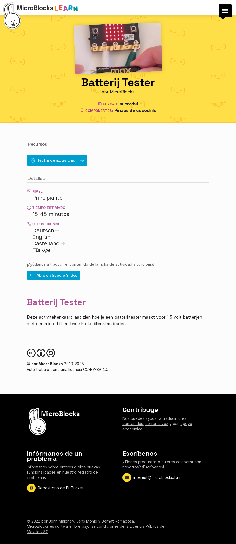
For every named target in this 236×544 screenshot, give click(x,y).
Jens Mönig (86, 521)
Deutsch (45, 230)
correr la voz (156, 423)
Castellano (48, 243)
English (44, 237)
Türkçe (44, 250)
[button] (225, 10)
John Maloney (61, 521)
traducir (169, 418)
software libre (68, 526)
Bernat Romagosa (118, 521)
